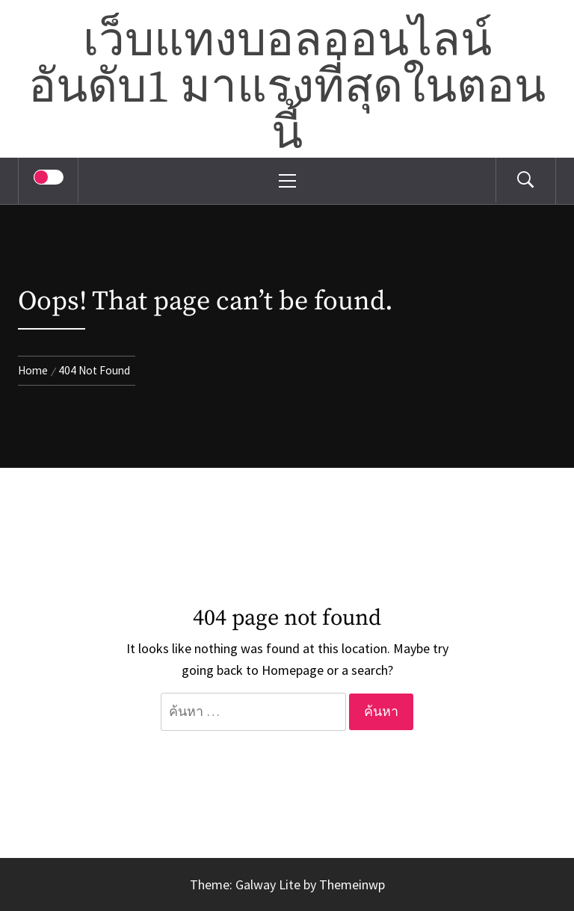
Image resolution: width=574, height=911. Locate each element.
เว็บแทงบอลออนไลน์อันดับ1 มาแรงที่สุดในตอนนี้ (287, 88)
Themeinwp (352, 884)
